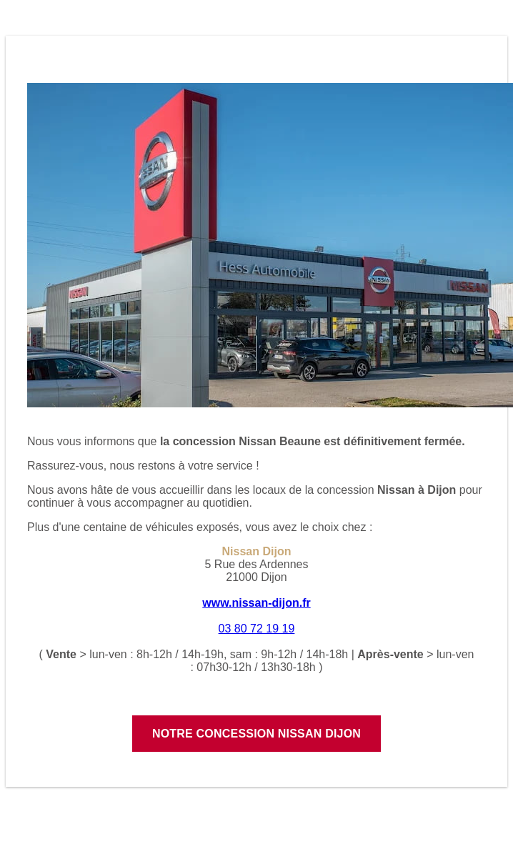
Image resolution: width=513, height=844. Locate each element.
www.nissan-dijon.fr (256, 603)
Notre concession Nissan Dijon (256, 734)
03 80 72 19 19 (257, 628)
